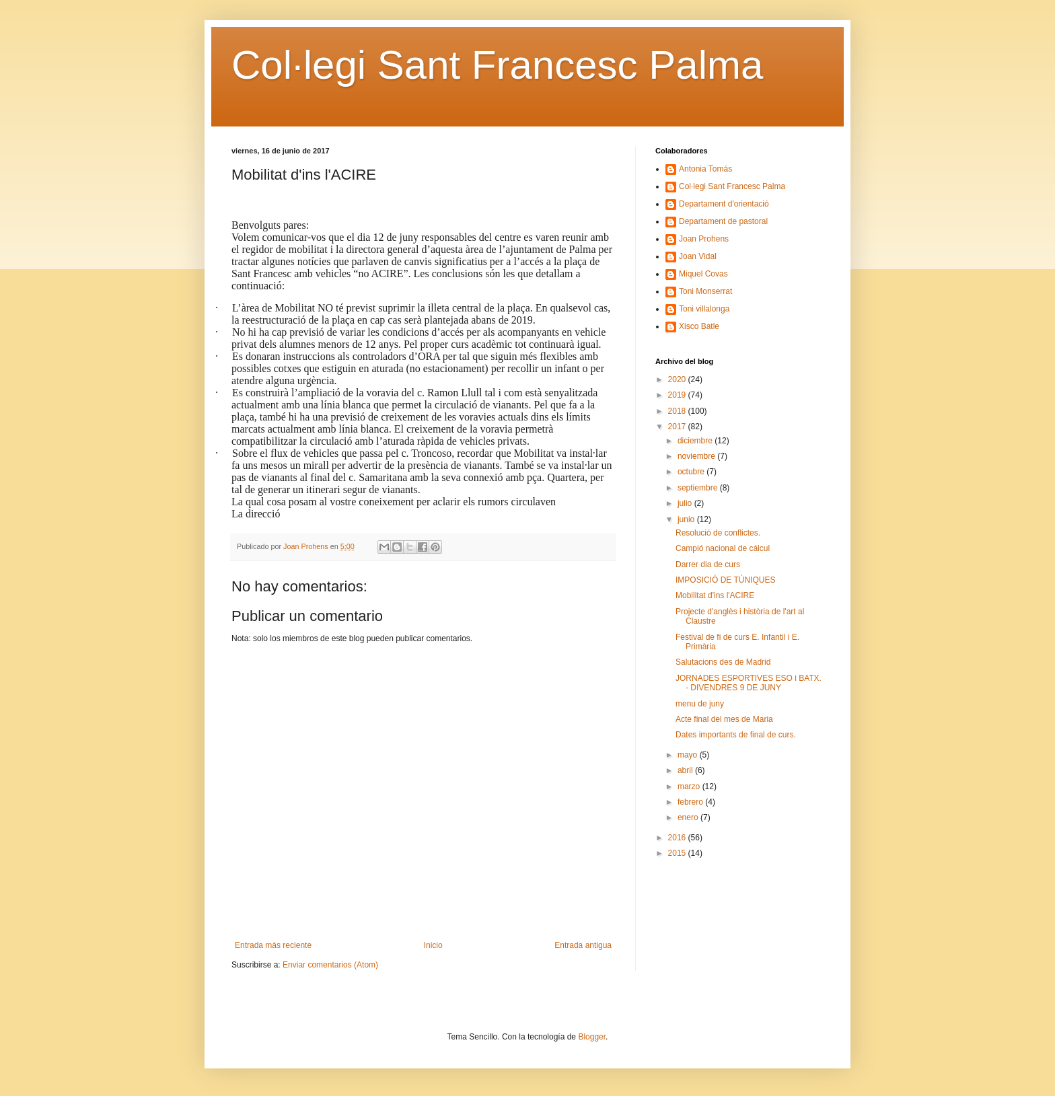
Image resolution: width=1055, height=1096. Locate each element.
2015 (678, 853)
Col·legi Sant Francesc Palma (497, 64)
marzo (690, 786)
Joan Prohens (704, 239)
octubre (692, 471)
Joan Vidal (698, 256)
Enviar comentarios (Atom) (330, 965)
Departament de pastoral (723, 221)
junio (687, 519)
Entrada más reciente (273, 945)
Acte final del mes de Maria (724, 719)
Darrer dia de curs (708, 564)
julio (686, 503)
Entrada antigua (583, 945)
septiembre (699, 487)
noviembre (697, 456)
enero (689, 817)
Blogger (592, 1037)
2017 (678, 426)
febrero (691, 802)
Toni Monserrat (705, 291)
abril (686, 770)
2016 (678, 837)
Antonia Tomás (705, 169)
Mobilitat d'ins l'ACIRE (715, 595)
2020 (678, 379)
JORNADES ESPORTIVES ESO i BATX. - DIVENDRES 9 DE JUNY (749, 682)
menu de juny (700, 703)
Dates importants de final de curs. (736, 734)
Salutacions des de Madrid (723, 662)
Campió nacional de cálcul (723, 548)
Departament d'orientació (724, 204)
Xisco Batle (699, 326)
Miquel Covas (703, 274)
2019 (678, 395)
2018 (678, 411)
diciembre (696, 440)
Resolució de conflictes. (719, 533)
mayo (689, 755)
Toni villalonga (704, 309)
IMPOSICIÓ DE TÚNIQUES (725, 580)
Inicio (433, 945)
